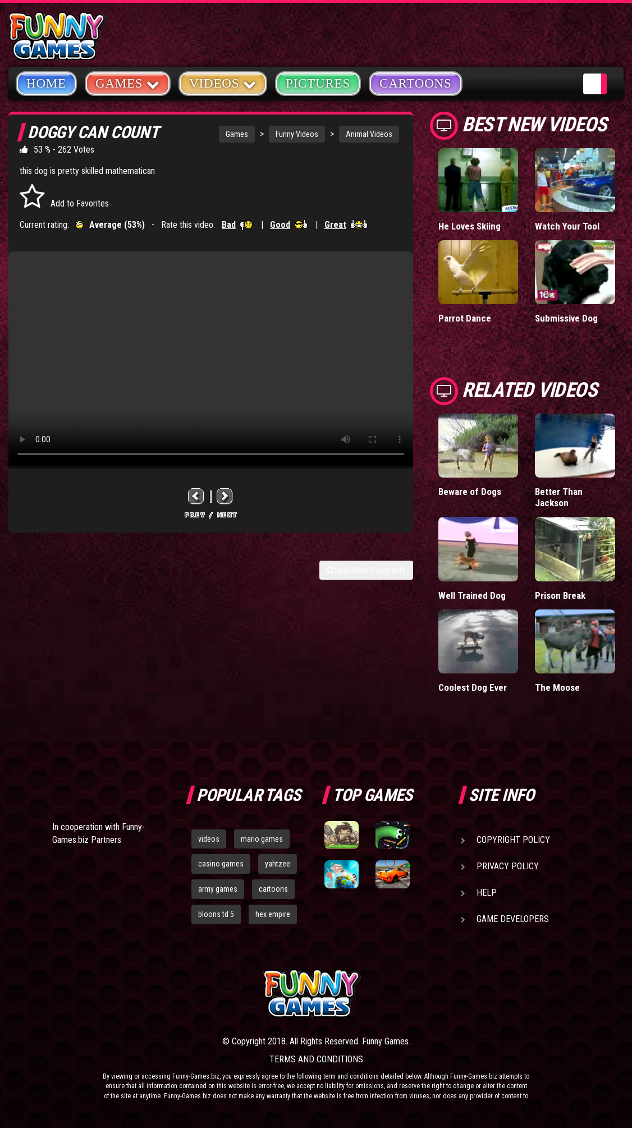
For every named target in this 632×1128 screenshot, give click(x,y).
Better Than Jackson (559, 497)
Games (237, 134)
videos (208, 838)
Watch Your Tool (567, 226)
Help (487, 892)
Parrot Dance (464, 318)
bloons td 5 (216, 914)
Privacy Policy (508, 866)
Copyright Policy (513, 839)
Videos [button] (223, 82)
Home (46, 83)
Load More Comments (366, 570)
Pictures (318, 83)
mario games (262, 838)
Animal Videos (369, 134)
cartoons (273, 888)
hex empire (272, 914)
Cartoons (415, 83)
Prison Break (560, 595)
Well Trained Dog (472, 595)
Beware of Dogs (469, 491)
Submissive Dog (566, 318)
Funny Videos (297, 134)
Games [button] (127, 82)
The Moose (557, 687)
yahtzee (277, 863)
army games (217, 888)
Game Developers (513, 919)
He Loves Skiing (469, 226)
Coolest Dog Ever (472, 687)
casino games (221, 863)
